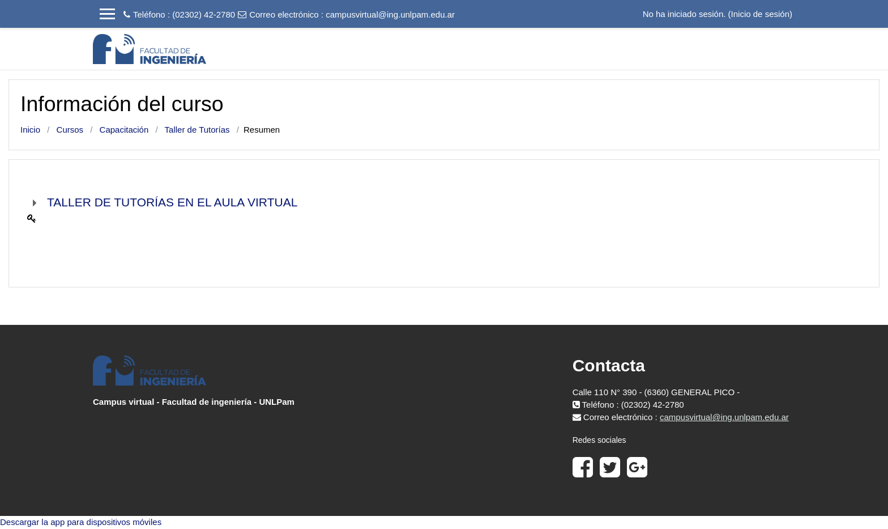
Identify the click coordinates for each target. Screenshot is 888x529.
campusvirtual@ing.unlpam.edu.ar (390, 14)
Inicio (30, 129)
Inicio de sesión (760, 14)
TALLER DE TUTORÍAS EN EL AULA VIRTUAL (172, 202)
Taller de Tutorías (197, 129)
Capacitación (124, 129)
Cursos (70, 129)
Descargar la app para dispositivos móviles (80, 522)
